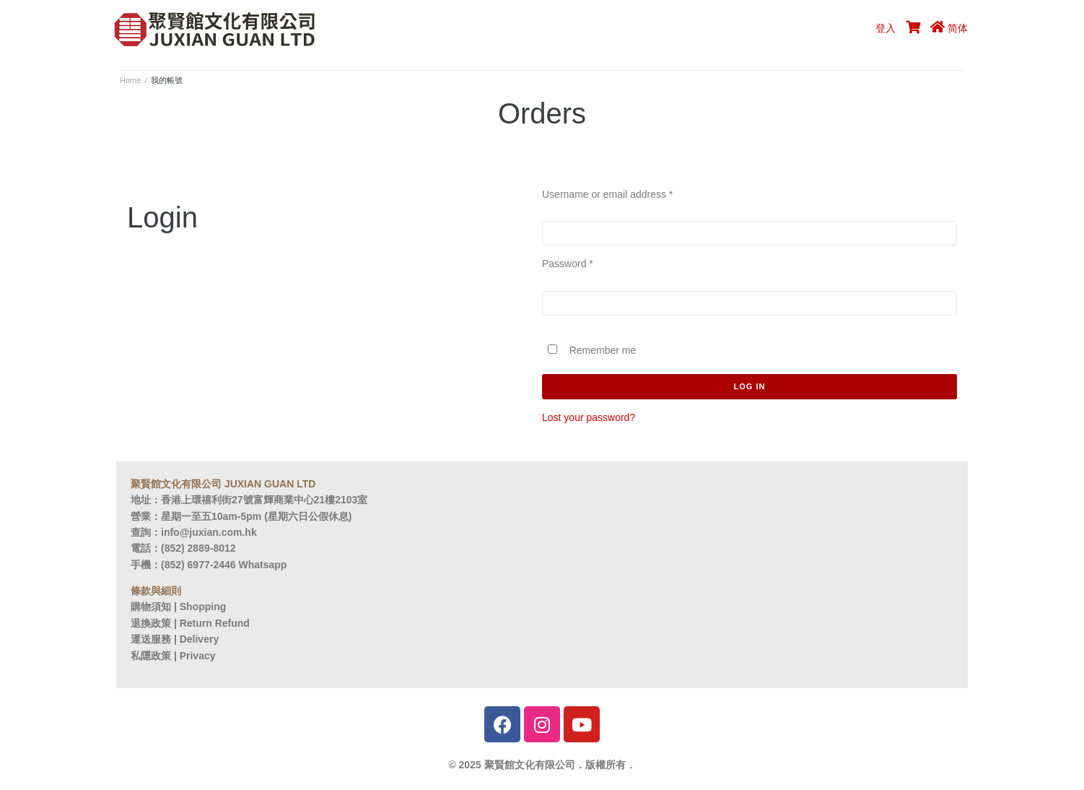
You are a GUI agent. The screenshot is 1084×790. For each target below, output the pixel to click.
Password (567, 263)
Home (130, 80)
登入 (885, 28)
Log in (750, 386)
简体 (958, 28)
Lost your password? (588, 417)
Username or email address (607, 194)
